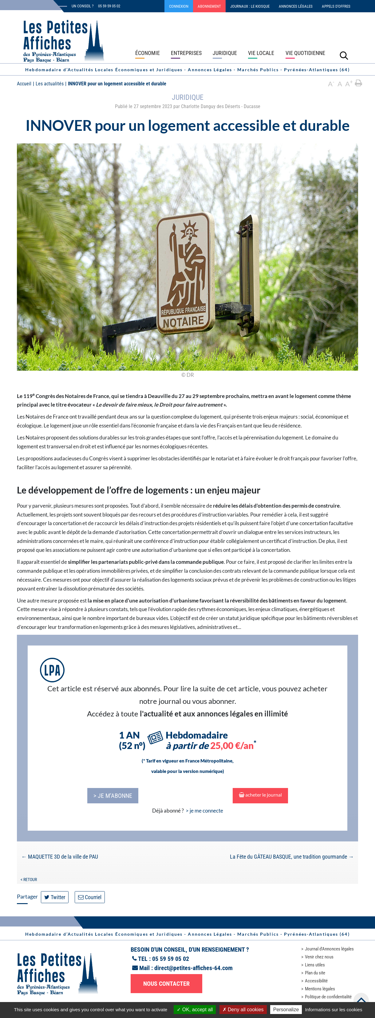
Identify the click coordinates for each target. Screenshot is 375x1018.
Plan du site (315, 973)
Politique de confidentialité (328, 997)
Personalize (286, 1009)
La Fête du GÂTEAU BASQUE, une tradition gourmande (292, 856)
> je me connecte (204, 810)
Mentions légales (320, 989)
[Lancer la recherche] (344, 55)
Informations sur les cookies (333, 1009)
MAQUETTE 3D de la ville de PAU (59, 856)
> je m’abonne (112, 795)
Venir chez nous (319, 957)
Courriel (89, 897)
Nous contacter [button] (166, 983)
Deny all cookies (243, 1009)
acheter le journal (260, 795)
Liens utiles (315, 965)
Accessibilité (316, 981)
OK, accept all (195, 1009)
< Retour (29, 879)
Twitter (54, 897)
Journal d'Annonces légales (329, 949)
